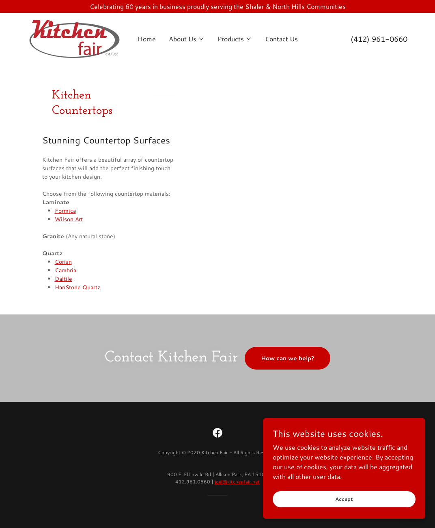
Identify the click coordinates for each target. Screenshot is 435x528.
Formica (65, 211)
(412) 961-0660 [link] (379, 39)
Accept (344, 499)
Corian (63, 262)
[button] (187, 39)
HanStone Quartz (77, 287)
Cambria (65, 270)
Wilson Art (69, 219)
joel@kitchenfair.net (237, 481)
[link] (74, 38)
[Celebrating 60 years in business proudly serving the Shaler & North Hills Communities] (217, 6)
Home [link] (147, 38)
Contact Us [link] (281, 38)
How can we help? (287, 358)
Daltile (63, 279)
